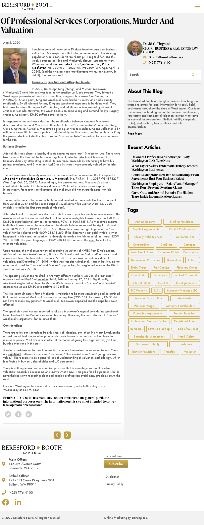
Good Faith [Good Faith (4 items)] (138, 275)
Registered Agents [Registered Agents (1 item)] (185, 321)
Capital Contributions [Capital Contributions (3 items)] (182, 229)
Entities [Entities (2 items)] (192, 260)
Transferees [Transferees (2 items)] (184, 344)
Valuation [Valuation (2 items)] (190, 352)
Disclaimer (112, 477)
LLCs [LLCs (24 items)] (157, 290)
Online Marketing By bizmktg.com (126, 518)
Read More (135, 133)
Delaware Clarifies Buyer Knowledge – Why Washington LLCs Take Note (160, 159)
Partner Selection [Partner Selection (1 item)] (184, 313)
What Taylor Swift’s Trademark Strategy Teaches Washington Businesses (164, 167)
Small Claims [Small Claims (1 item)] (186, 336)
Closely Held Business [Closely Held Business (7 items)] (148, 237)
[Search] (193, 75)
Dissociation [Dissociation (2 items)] (191, 252)
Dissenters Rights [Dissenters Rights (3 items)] (168, 252)
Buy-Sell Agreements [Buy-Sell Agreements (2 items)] (145, 229)
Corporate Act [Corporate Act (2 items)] (185, 237)
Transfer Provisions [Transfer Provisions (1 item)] (143, 352)
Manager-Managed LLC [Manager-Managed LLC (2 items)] (182, 290)
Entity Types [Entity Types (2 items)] (138, 267)
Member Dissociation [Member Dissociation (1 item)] (148, 298)
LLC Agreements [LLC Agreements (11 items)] (186, 283)
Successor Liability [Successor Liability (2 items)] (148, 344)
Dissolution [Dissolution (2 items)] (174, 260)
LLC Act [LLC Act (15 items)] (163, 283)
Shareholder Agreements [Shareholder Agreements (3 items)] (150, 336)
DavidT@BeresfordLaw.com (163, 57)
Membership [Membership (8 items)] (185, 298)
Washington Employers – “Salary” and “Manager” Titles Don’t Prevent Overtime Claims (164, 185)
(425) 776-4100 (157, 62)
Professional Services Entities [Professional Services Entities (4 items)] (149, 321)
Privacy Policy (115, 484)
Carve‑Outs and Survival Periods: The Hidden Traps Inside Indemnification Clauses (162, 194)
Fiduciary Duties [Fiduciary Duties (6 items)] (187, 267)
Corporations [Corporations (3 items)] (141, 244)
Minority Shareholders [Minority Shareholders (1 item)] (180, 306)
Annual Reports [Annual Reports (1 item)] (145, 222)
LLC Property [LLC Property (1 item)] (139, 290)
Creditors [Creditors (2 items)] (166, 244)
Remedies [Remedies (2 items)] (136, 329)
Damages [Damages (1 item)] (189, 244)
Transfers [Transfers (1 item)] (170, 352)
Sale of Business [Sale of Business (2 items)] (188, 329)
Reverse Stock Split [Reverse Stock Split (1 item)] (160, 329)
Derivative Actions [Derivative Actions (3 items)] (141, 252)
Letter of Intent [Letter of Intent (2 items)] (141, 283)
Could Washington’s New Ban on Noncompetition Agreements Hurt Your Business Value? (165, 176)
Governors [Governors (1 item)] (160, 275)
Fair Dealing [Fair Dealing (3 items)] (161, 267)
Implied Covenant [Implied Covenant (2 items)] (186, 275)
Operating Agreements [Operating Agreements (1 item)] (147, 313)
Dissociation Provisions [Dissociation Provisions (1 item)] (145, 260)
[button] (197, 6)
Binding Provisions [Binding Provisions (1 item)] (181, 222)
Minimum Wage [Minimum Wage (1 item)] (143, 306)
